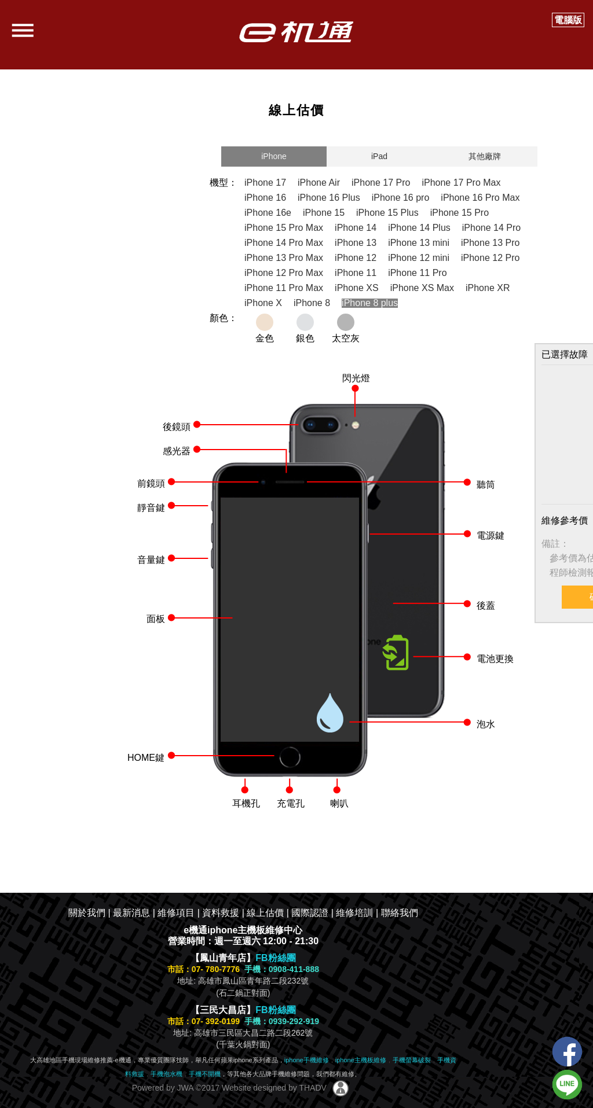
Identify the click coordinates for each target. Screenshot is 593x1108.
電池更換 (495, 659)
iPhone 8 (312, 303)
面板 (156, 619)
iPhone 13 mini (418, 243)
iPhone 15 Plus (387, 213)
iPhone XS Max (422, 288)
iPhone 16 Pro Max (480, 198)
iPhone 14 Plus (419, 228)
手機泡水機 (166, 1073)
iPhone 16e (267, 213)
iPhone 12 (355, 258)
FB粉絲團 (275, 958)
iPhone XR (488, 288)
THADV (312, 1087)
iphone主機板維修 (360, 1060)
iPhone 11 (355, 273)
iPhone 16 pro (401, 198)
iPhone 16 (265, 198)
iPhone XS (357, 288)
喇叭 (339, 803)
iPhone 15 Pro (459, 213)
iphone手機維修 (306, 1060)
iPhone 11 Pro (417, 273)
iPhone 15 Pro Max (283, 228)
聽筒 (486, 484)
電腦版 (568, 20)
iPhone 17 (265, 182)
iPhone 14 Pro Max (283, 243)
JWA (184, 1087)
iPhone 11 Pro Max (283, 288)
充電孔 (291, 803)
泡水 (486, 724)
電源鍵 (490, 535)
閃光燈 (356, 378)
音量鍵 (151, 560)
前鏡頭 (151, 483)
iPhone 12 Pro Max (283, 273)
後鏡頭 (177, 427)
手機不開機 (205, 1073)
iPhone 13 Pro (490, 243)
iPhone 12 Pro (490, 258)
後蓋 (486, 605)
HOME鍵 (145, 758)
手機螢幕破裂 (412, 1060)
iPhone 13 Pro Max (283, 258)
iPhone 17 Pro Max (461, 182)
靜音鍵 (151, 508)
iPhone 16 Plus (329, 198)
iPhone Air (319, 182)
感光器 (177, 451)
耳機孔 (246, 803)
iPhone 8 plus (370, 303)
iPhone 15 (324, 213)
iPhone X (263, 303)
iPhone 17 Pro (381, 182)
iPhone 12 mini (418, 258)
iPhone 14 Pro (491, 228)
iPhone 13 (355, 243)
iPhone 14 (355, 228)
